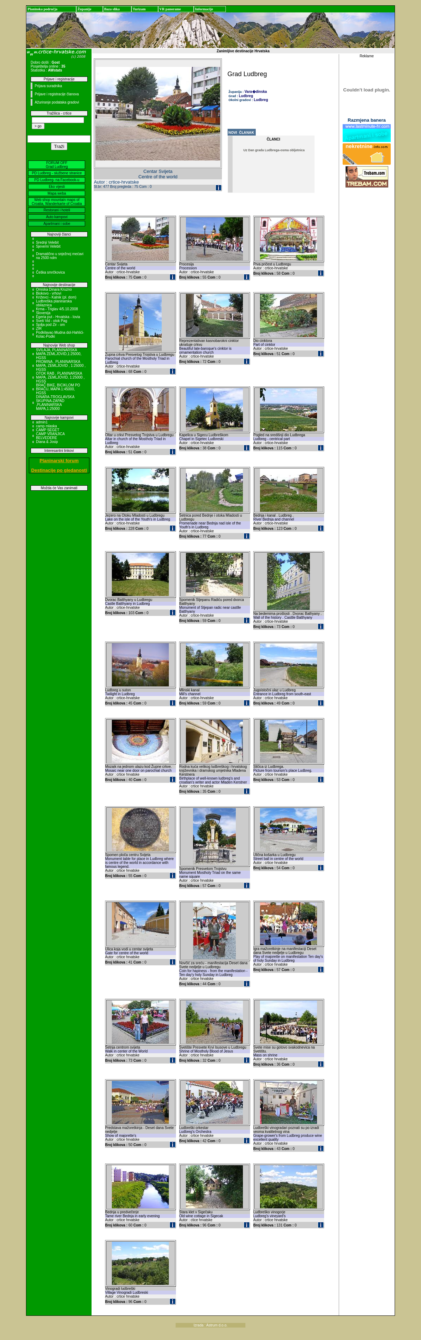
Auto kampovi (57, 217)
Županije (84, 9)
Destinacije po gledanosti (59, 470)
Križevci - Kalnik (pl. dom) (56, 297)
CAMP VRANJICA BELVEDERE (50, 436)
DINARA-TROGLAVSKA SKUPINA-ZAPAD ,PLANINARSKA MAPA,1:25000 (55, 403)
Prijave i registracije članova (57, 94)
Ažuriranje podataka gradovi (57, 102)
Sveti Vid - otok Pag (51, 321)
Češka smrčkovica (50, 272)
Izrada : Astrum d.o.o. (210, 1325)
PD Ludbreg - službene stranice (57, 173)
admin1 (42, 422)
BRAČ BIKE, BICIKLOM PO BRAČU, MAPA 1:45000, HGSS (58, 389)
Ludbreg (246, 96)
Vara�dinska (256, 92)
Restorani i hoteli (56, 210)
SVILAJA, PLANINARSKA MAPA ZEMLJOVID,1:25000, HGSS (59, 354)
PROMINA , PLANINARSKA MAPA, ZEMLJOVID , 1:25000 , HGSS (60, 365)
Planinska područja (42, 9)
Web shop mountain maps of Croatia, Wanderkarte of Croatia (57, 202)
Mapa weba (57, 193)
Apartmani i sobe (56, 224)
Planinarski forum (59, 460)
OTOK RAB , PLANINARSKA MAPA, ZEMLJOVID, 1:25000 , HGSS (60, 377)
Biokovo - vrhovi (48, 293)
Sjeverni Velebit (48, 246)
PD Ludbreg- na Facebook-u (56, 180)
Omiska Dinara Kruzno (54, 289)
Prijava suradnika (48, 86)
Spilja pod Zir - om (50, 325)
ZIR (39, 329)
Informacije (204, 9)
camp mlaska (46, 426)
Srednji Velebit (47, 242)
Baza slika (112, 9)
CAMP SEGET (47, 430)
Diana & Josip (47, 442)
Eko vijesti (57, 187)
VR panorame (170, 9)
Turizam (138, 9)
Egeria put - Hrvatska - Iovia (58, 317)
